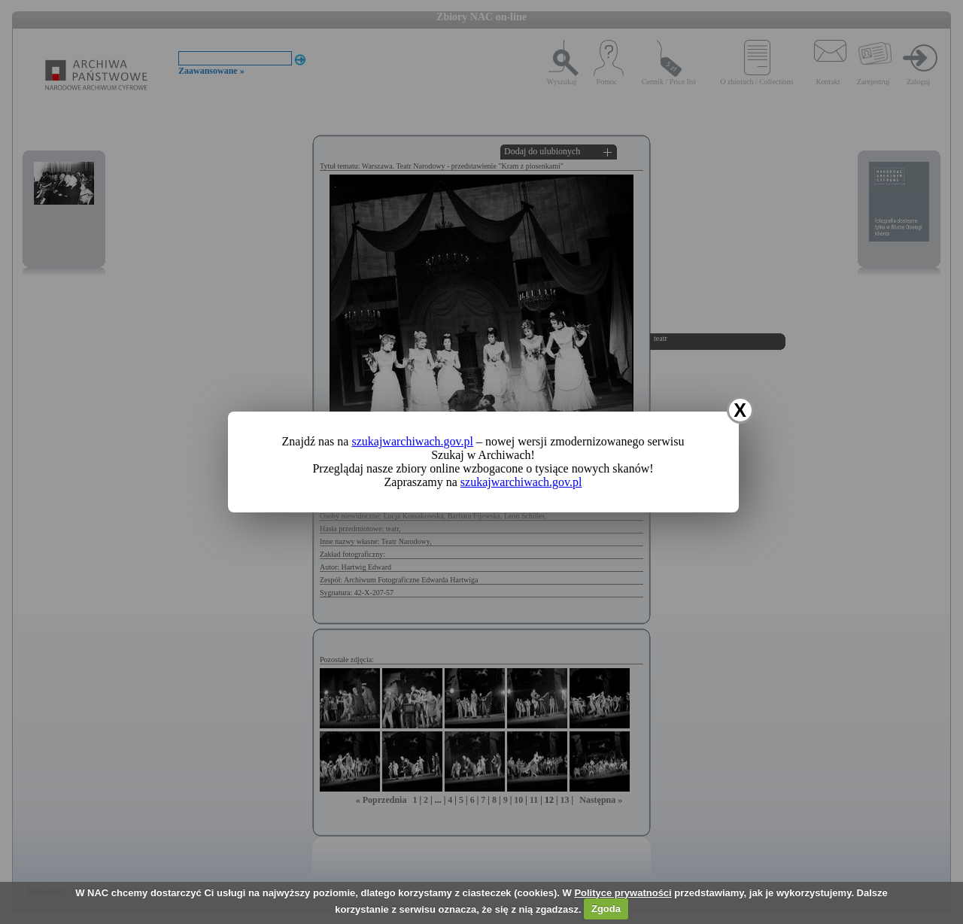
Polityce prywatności (622, 892)
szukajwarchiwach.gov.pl (412, 441)
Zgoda (606, 908)
